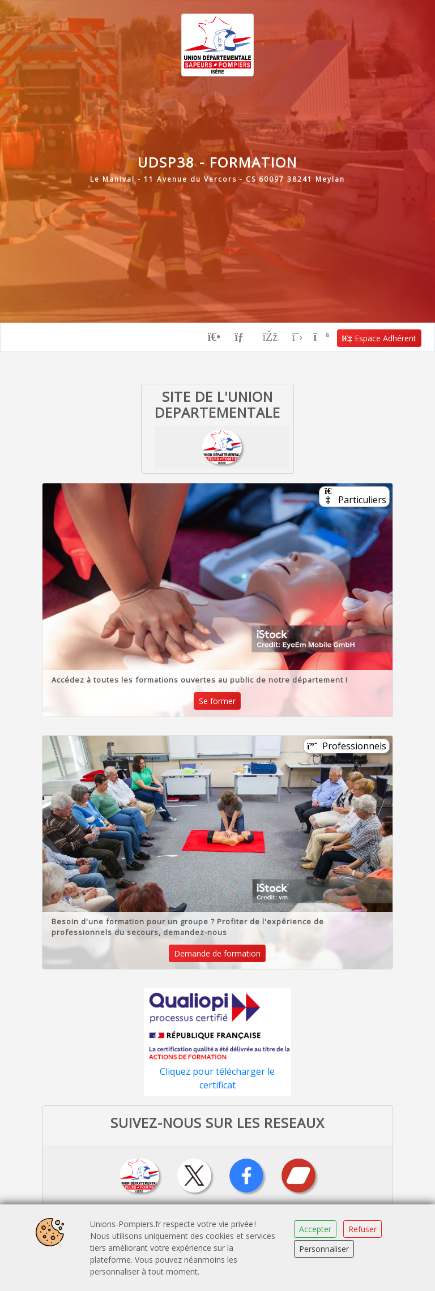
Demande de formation (217, 952)
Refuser (362, 1229)
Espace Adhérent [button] (379, 336)
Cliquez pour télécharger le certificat (217, 1077)
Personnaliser (324, 1248)
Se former (217, 699)
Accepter (315, 1229)
